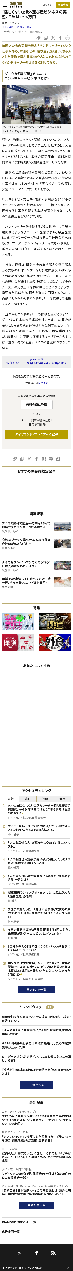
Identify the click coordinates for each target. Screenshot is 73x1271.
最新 (11, 799)
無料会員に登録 (36, 404)
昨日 (28, 799)
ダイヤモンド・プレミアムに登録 (36, 434)
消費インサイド (25, 27)
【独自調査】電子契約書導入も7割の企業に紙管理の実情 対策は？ (36, 1032)
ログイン (47, 5)
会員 (62, 799)
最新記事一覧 (37, 1205)
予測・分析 (8, 27)
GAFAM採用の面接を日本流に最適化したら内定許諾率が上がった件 (36, 1045)
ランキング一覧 (36, 989)
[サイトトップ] (14, 5)
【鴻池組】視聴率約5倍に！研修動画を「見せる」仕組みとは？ (36, 1071)
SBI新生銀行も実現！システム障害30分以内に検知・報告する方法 (36, 1018)
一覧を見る (36, 1085)
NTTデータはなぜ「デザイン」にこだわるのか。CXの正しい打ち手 (36, 1058)
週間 (45, 799)
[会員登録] (63, 5)
